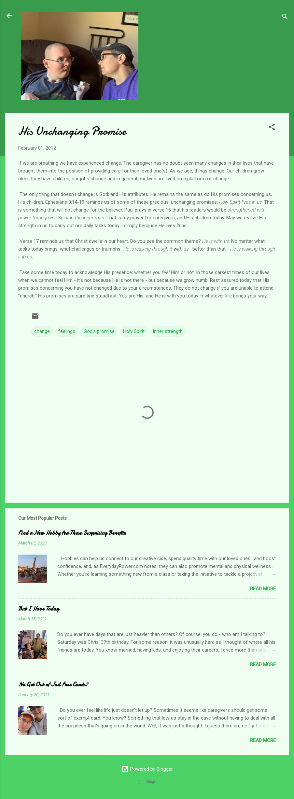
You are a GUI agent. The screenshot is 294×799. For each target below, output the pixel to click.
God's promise (99, 331)
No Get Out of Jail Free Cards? (53, 685)
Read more (263, 589)
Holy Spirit (134, 331)
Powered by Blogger (147, 769)
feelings (66, 331)
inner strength (168, 331)
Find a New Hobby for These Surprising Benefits (72, 533)
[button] (272, 128)
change (42, 331)
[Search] (285, 18)
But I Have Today (38, 609)
